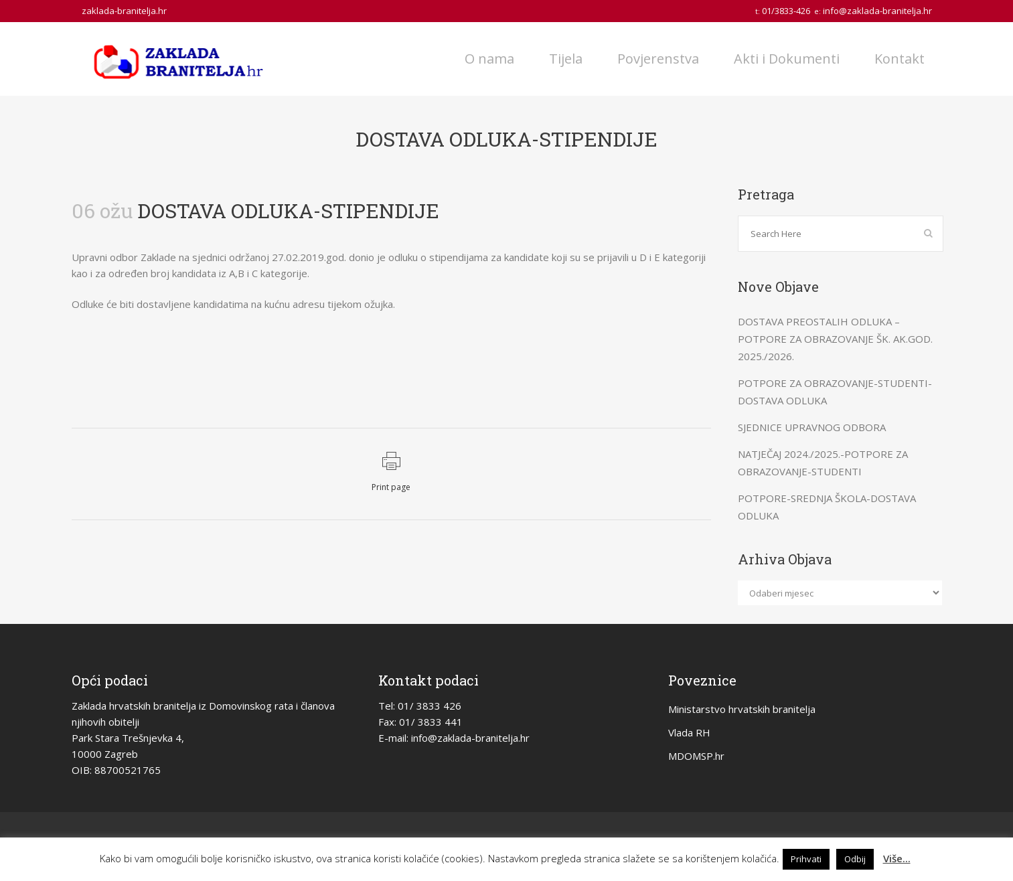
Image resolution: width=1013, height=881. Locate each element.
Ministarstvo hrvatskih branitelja (741, 709)
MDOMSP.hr (696, 756)
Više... (897, 858)
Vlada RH (689, 732)
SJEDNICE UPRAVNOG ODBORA (812, 427)
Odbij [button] (855, 859)
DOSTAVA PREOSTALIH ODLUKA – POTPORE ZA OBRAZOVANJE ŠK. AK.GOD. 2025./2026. (835, 339)
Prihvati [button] (806, 859)
